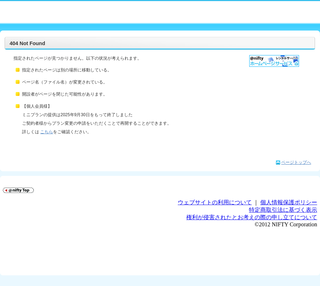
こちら (46, 131)
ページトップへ (296, 162)
